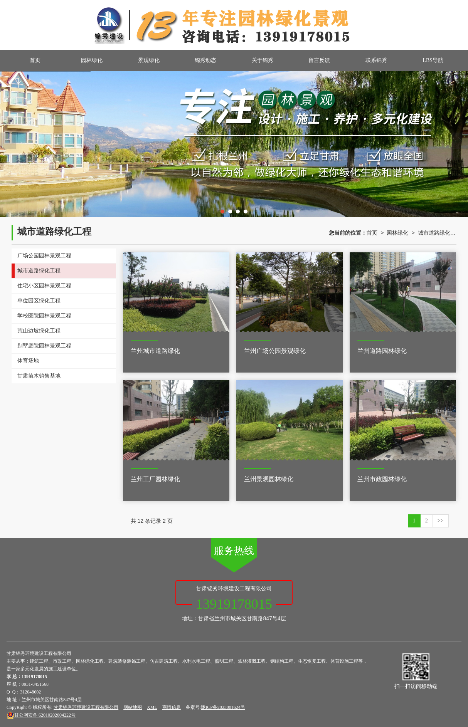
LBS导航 (433, 60)
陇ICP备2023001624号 (223, 707)
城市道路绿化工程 (437, 233)
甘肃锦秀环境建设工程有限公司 (86, 707)
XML (152, 707)
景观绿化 (149, 60)
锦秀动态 (205, 60)
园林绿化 (92, 60)
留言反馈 (319, 60)
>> (441, 521)
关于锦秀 (262, 60)
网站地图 (132, 707)
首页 (35, 60)
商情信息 (171, 707)
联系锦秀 (376, 60)
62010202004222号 (41, 715)
